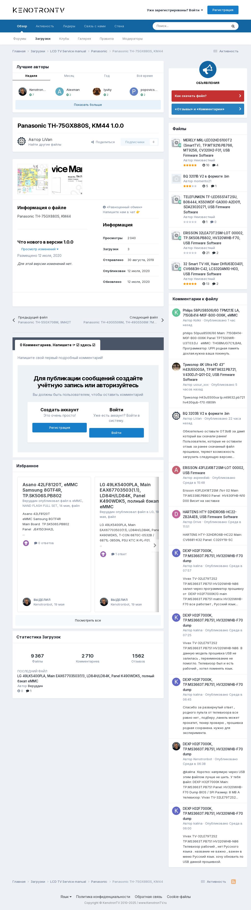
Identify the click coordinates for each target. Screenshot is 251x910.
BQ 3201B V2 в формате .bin (206, 176)
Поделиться (103, 142)
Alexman (73, 90)
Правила (107, 39)
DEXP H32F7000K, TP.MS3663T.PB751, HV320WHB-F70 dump (213, 556)
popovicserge (151, 90)
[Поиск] (178, 26)
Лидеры (69, 26)
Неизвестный (204, 160)
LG (152, 512)
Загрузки (42, 39)
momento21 (202, 181)
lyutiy (108, 90)
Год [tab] (107, 76)
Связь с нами (95, 26)
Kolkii (197, 320)
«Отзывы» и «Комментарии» (200, 109)
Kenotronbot (38, 90)
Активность (45, 26)
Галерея (84, 39)
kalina (197, 566)
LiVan (47, 139)
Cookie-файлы (179, 897)
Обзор (22, 28)
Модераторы (133, 39)
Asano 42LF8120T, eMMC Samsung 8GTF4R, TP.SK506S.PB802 (50, 490)
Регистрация (223, 10)
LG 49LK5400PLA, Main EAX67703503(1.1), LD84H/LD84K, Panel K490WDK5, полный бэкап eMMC (129, 495)
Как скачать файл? (191, 96)
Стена (119, 26)
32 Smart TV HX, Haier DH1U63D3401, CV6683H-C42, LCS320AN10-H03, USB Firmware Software (213, 269)
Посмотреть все (88, 620)
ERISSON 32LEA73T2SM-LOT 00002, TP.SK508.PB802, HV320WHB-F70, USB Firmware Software (213, 238)
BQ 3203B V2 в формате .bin (206, 413)
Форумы (19, 39)
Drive (197, 522)
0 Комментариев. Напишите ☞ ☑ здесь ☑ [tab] (57, 345)
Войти (116, 433)
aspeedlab (201, 478)
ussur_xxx (201, 384)
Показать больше (88, 105)
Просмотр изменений (39, 249)
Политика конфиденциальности (103, 897)
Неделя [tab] (31, 76)
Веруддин (30, 501)
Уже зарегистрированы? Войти (175, 10)
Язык (66, 897)
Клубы (64, 39)
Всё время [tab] (145, 76)
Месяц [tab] (69, 76)
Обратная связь (148, 897)
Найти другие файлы (44, 144)
